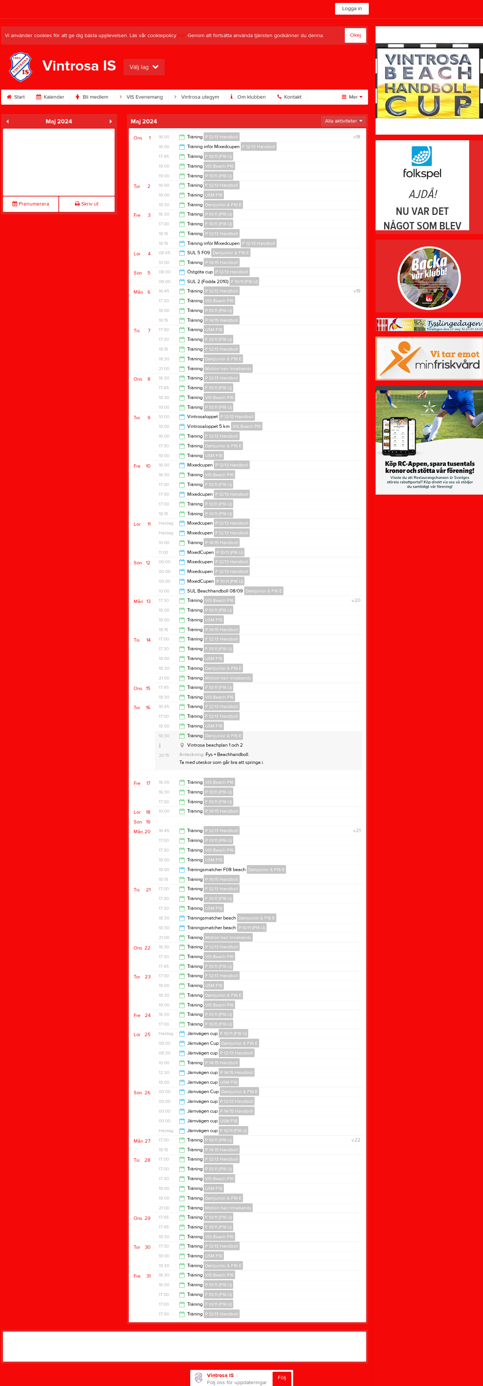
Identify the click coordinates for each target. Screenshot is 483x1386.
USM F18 (213, 195)
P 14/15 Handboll (221, 263)
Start (16, 97)
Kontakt (289, 97)
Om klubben (248, 97)
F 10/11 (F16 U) (218, 156)
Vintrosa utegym (196, 97)
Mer (352, 97)
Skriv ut (86, 204)
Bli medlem (92, 97)
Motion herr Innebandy (228, 369)
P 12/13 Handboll (221, 137)
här (181, 35)
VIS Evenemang (141, 97)
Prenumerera (30, 204)
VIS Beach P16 (219, 166)
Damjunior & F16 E (223, 205)
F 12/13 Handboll (258, 147)
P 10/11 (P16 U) (218, 176)
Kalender (50, 97)
